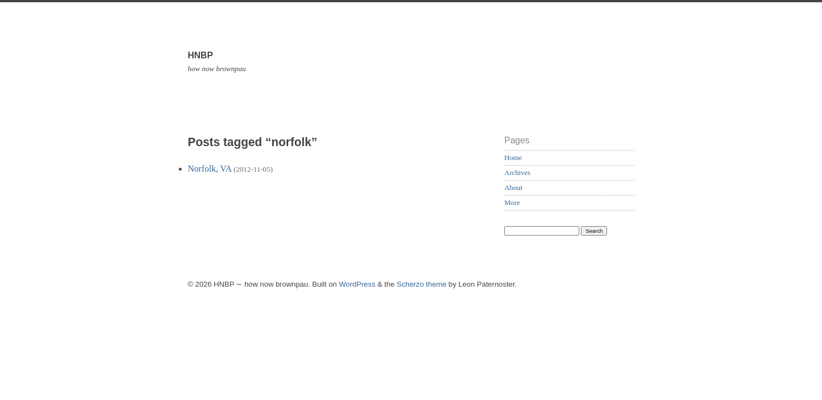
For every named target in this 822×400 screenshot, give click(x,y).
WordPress (357, 284)
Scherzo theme (422, 284)
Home (513, 157)
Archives (517, 172)
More (512, 202)
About (513, 187)
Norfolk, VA (210, 168)
